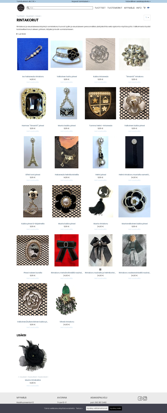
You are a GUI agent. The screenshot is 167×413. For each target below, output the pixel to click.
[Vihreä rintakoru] (67, 307)
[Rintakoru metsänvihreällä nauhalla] (67, 258)
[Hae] (60, 7)
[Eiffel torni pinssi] (33, 159)
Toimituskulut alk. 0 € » (26, 1)
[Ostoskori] (144, 7)
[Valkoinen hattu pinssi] (67, 61)
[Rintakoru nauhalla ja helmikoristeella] (100, 258)
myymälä (129, 7)
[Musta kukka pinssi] (67, 208)
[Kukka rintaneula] (100, 61)
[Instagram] (145, 398)
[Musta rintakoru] (100, 208)
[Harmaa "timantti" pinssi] (33, 110)
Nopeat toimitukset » (80, 1)
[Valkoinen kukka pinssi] (134, 110)
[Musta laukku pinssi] (67, 110)
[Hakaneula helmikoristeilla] (67, 159)
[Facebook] (140, 398)
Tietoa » (79, 408)
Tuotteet (100, 7)
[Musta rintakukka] (33, 364)
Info (139, 7)
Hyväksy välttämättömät (97, 408)
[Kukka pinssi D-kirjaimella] (33, 208)
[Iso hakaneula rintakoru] (33, 61)
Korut (38, 16)
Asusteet (30, 16)
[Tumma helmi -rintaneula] (100, 110)
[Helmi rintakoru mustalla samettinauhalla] (134, 159)
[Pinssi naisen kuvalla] (33, 258)
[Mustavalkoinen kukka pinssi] (134, 208)
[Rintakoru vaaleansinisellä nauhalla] (134, 258)
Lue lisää (22, 34)
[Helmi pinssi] (100, 159)
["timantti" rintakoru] (134, 61)
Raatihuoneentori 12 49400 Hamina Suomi (25, 402)
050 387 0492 (100, 402)
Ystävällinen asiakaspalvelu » (138, 1)
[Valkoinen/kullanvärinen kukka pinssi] (33, 307)
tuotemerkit (114, 7)
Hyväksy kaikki (115, 408)
